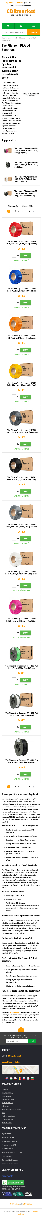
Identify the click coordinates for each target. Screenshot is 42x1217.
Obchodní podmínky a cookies (11, 1109)
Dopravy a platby (7, 1096)
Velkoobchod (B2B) (8, 1099)
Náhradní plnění (7, 1123)
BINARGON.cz (27, 1204)
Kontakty (5, 1089)
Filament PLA (32, 38)
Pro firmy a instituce (8, 1116)
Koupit (25, 256)
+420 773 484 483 (14, 2)
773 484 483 (11, 1056)
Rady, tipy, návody (7, 1093)
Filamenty (22, 38)
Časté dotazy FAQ (7, 1103)
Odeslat (32, 1041)
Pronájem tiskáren (7, 1119)
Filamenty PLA (14, 1012)
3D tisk (15, 38)
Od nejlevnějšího (27, 206)
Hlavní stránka (6, 38)
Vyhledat (34, 32)
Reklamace (5, 1106)
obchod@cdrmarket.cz (24, 5)
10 (29, 211)
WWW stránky (14, 1204)
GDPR (3, 1113)
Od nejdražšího (13, 206)
